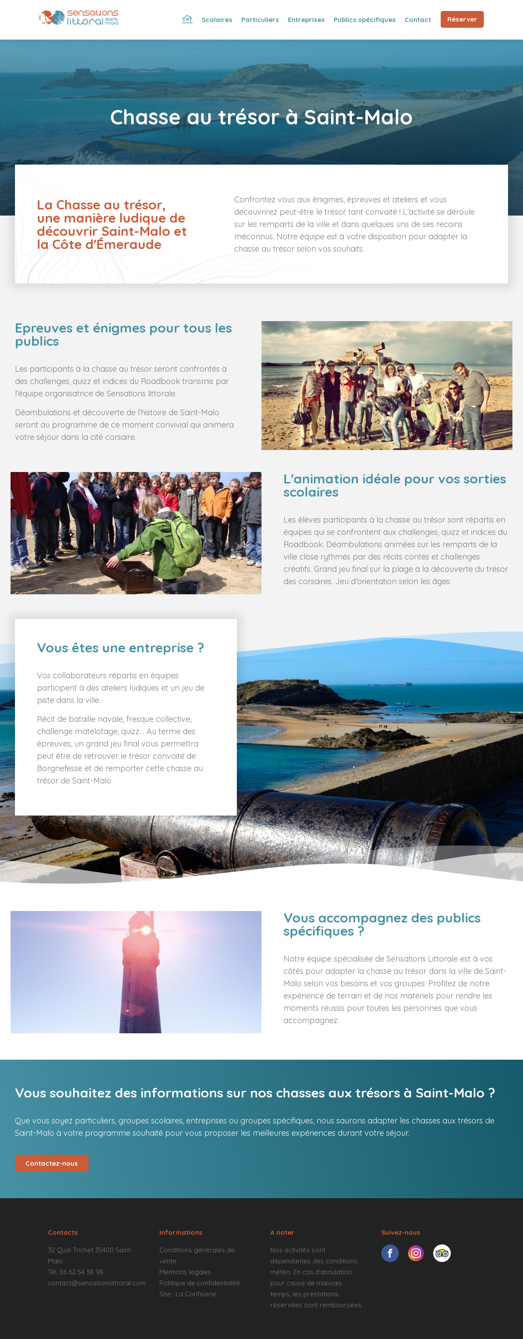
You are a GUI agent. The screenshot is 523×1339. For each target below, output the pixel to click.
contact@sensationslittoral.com (97, 1283)
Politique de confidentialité (199, 1283)
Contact (418, 19)
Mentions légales (185, 1272)
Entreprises (306, 19)
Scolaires (217, 19)
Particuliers (260, 19)
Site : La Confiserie (188, 1294)
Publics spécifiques (365, 19)
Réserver (462, 19)
